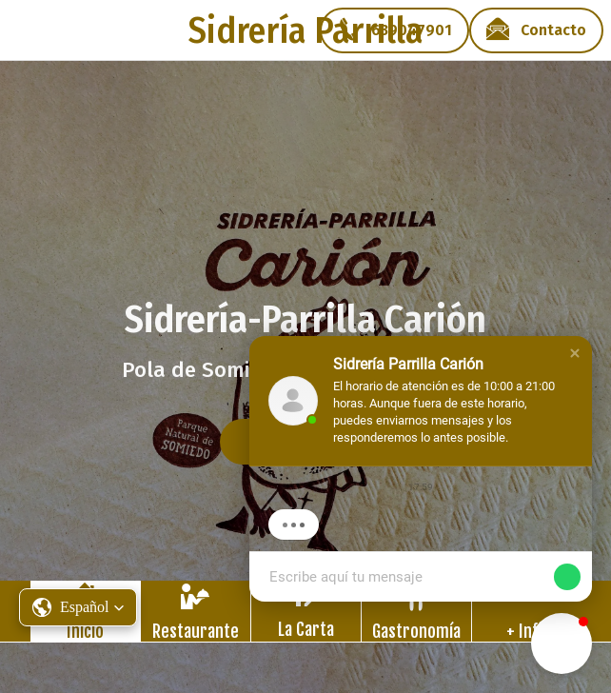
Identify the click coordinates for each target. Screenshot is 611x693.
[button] (574, 353)
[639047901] (394, 30)
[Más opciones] (526, 611)
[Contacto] (536, 30)
